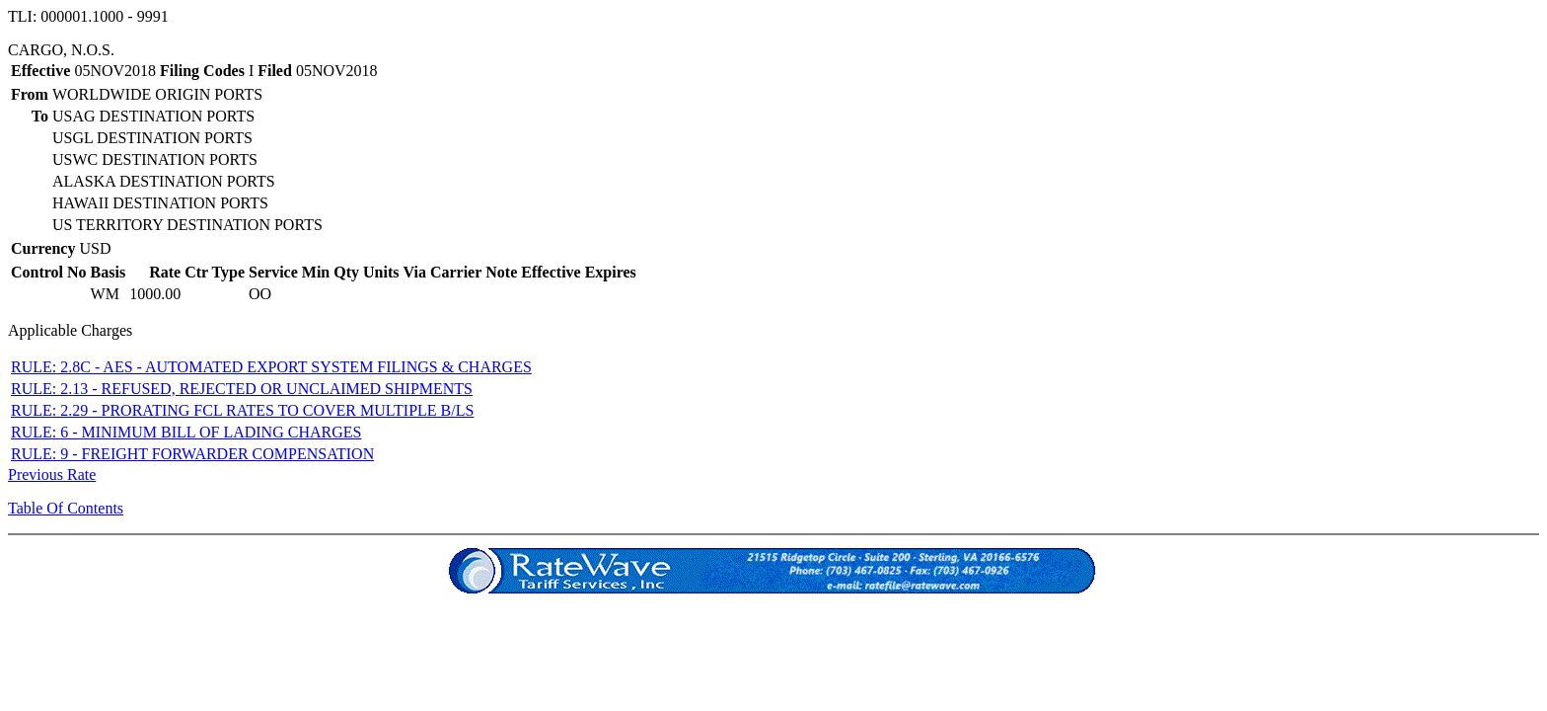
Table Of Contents (65, 508)
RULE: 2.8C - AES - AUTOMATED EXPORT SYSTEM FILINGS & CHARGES (271, 366)
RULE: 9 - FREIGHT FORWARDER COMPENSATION (192, 453)
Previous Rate (52, 474)
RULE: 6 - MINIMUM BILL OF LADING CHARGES (186, 432)
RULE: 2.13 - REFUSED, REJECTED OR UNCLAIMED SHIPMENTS (242, 388)
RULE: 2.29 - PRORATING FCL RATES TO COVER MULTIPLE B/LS (242, 410)
